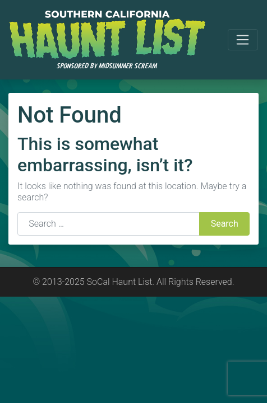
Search (224, 223)
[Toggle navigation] (243, 39)
